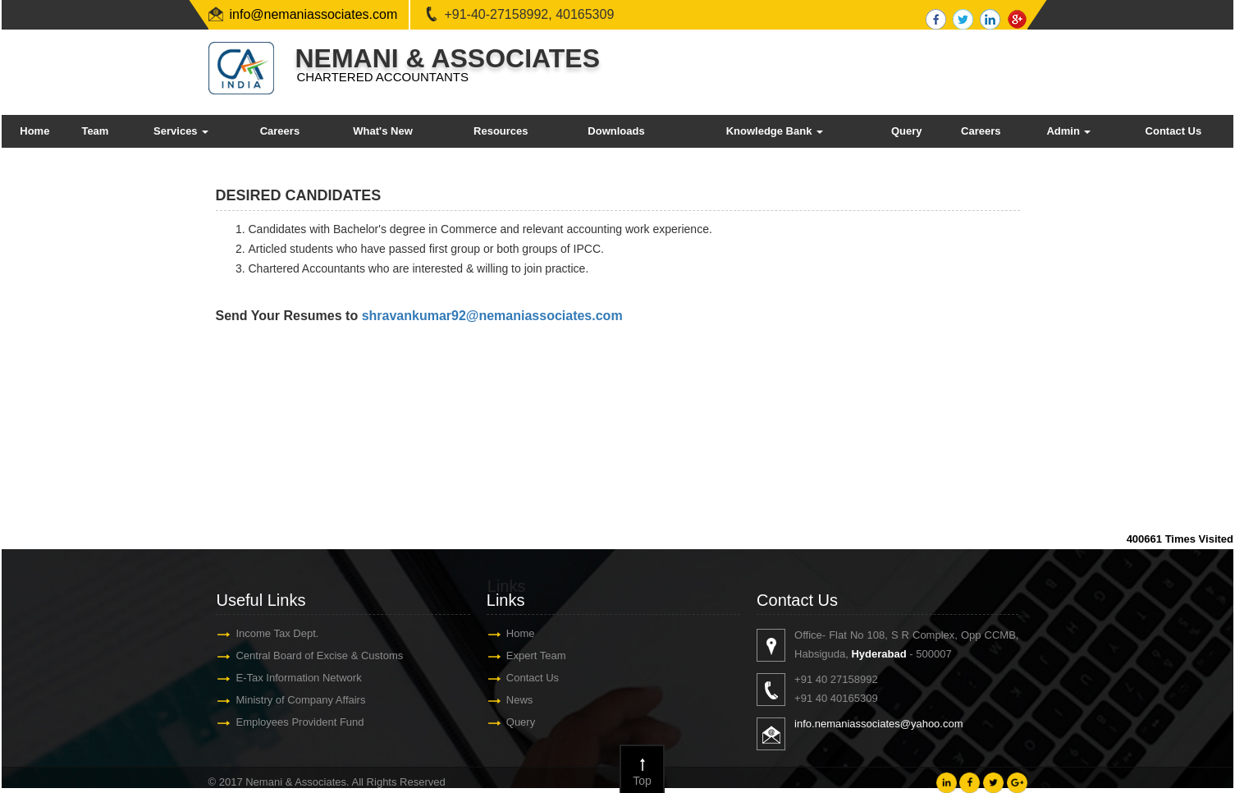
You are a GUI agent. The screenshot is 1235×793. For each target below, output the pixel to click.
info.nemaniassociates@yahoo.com (887, 723)
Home (34, 131)
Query (906, 131)
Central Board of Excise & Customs (312, 655)
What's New (382, 131)
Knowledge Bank (774, 131)
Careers (280, 131)
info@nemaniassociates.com (314, 14)
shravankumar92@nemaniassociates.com (492, 316)
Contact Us (1174, 131)
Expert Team (528, 655)
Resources (500, 131)
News (511, 700)
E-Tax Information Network (291, 678)
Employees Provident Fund (292, 722)
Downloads (616, 131)
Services (180, 131)
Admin (1068, 131)
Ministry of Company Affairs (293, 700)
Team (94, 131)
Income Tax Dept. (269, 633)
